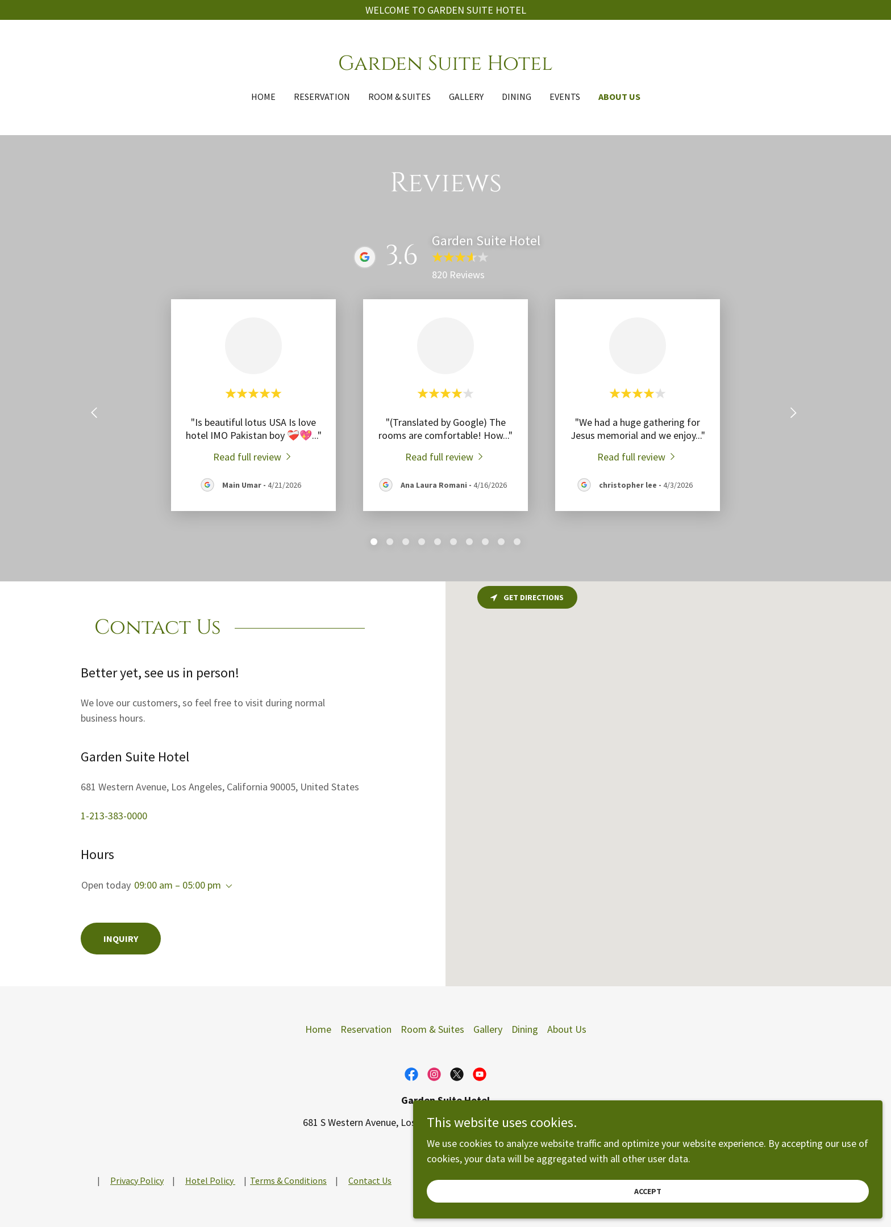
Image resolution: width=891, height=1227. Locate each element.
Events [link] (564, 96)
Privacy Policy (137, 1180)
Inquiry (120, 938)
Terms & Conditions (288, 1180)
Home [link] (263, 96)
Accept (763, 1186)
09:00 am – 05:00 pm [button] (177, 884)
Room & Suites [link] (399, 96)
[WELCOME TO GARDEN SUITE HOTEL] (445, 10)
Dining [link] (516, 96)
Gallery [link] (466, 96)
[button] (226, 886)
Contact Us (370, 1180)
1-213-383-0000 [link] (114, 815)
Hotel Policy (210, 1180)
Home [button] (318, 1029)
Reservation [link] (322, 96)
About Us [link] (619, 96)
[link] (445, 66)
